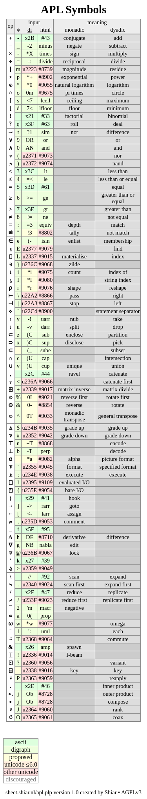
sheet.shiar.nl (20, 792)
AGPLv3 (131, 792)
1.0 (74, 792)
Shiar (110, 792)
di (29, 30)
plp (48, 792)
